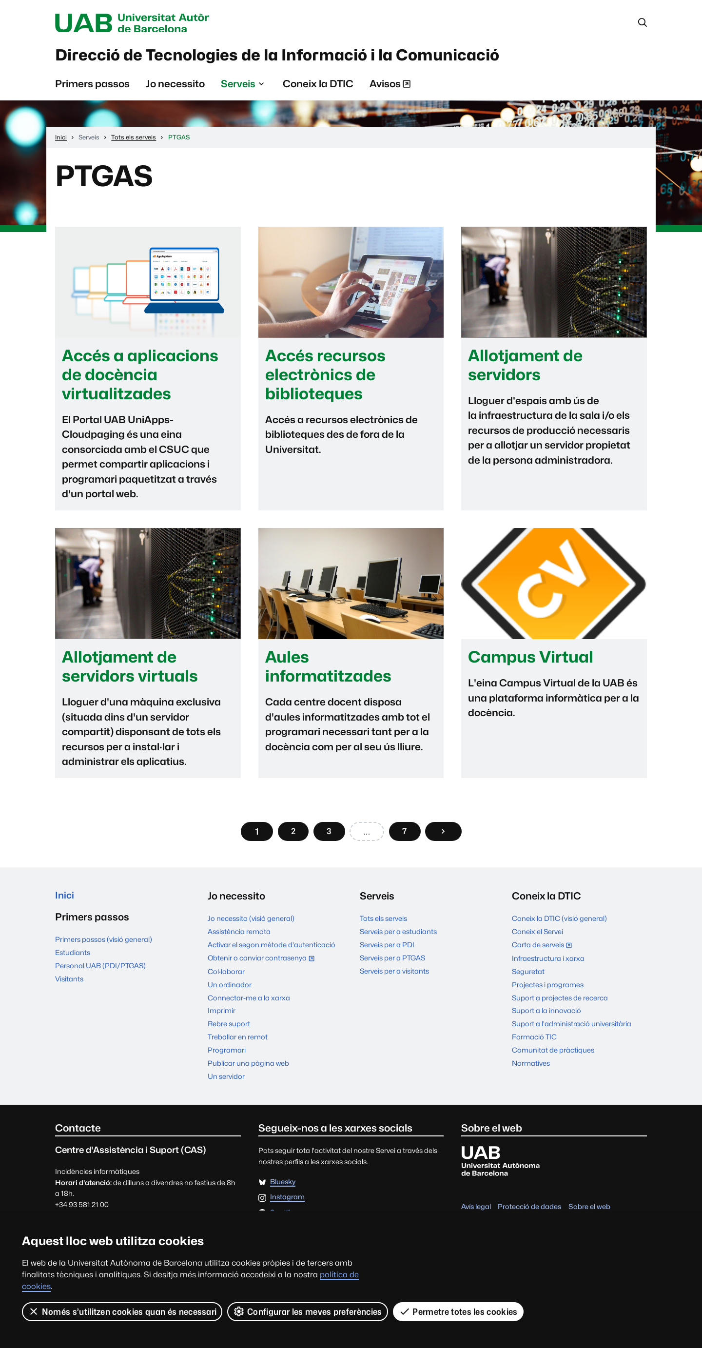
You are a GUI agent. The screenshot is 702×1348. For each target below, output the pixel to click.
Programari (227, 1055)
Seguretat (528, 976)
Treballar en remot (238, 1041)
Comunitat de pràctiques (553, 1055)
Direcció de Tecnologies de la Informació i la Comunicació (314, 58)
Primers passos (92, 88)
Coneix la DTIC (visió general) (559, 923)
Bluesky (282, 1186)
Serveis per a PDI (387, 949)
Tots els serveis (383, 923)
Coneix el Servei (537, 936)
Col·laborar (226, 976)
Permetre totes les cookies (458, 1311)
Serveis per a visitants (394, 976)
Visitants (69, 985)
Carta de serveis (544, 950)
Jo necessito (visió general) (251, 923)
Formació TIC (534, 1041)
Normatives (531, 1068)
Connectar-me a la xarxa (249, 1002)
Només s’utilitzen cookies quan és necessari (122, 1311)
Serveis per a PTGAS (392, 962)
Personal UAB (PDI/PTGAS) (100, 972)
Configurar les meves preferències (308, 1311)
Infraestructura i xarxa (548, 962)
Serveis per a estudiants (398, 936)
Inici (65, 900)
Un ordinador (230, 989)
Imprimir (221, 1015)
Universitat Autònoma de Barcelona (147, 23)
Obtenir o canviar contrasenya (261, 962)
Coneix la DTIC (318, 88)
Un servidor (226, 1081)
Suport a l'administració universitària (571, 1028)
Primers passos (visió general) (103, 945)
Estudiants (72, 959)
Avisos (390, 90)
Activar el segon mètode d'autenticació (271, 949)
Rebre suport (229, 1028)
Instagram (287, 1202)
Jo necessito (175, 88)
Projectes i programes (548, 989)
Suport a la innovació (546, 1015)
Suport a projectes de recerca (560, 1002)
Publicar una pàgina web (248, 1068)
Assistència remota (239, 936)
